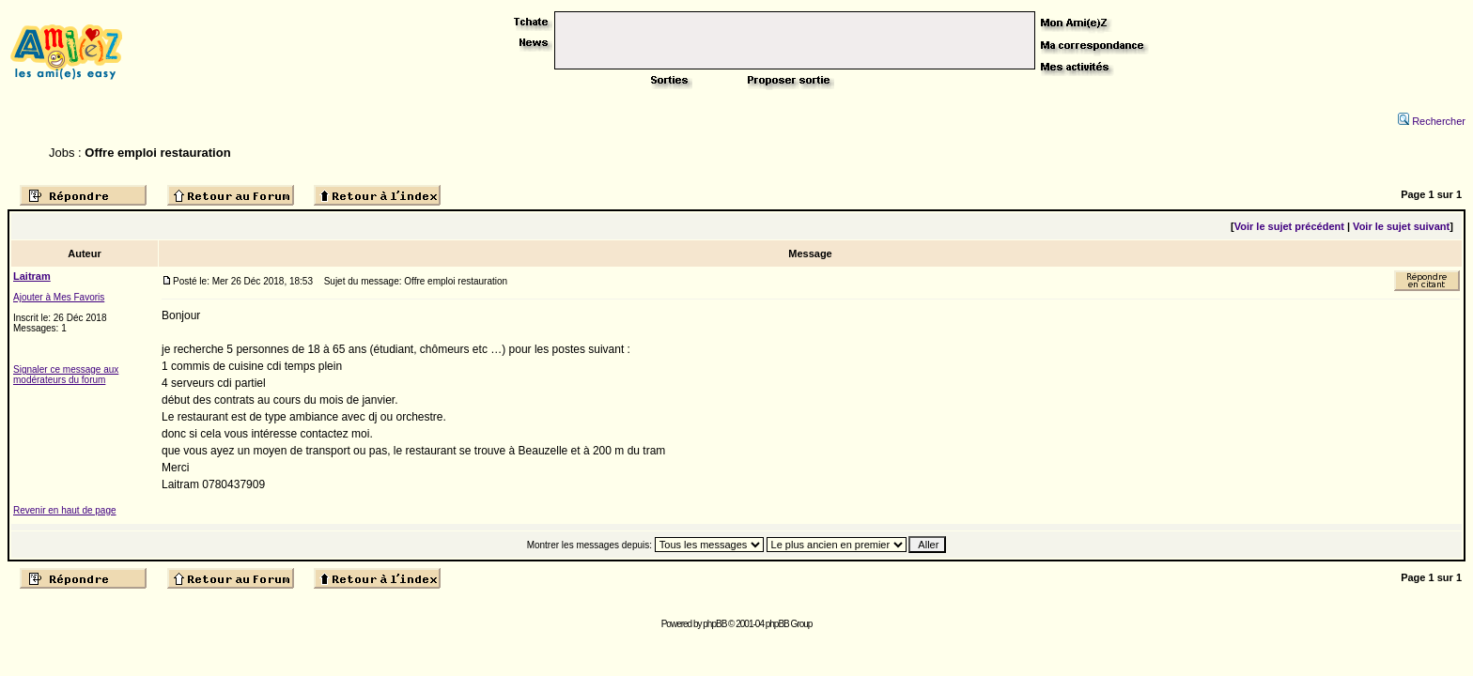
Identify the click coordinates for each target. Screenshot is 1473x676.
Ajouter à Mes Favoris (58, 297)
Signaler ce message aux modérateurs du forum (65, 374)
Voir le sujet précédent (1289, 226)
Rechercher (1431, 121)
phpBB (714, 624)
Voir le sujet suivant (1401, 226)
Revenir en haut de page (64, 510)
